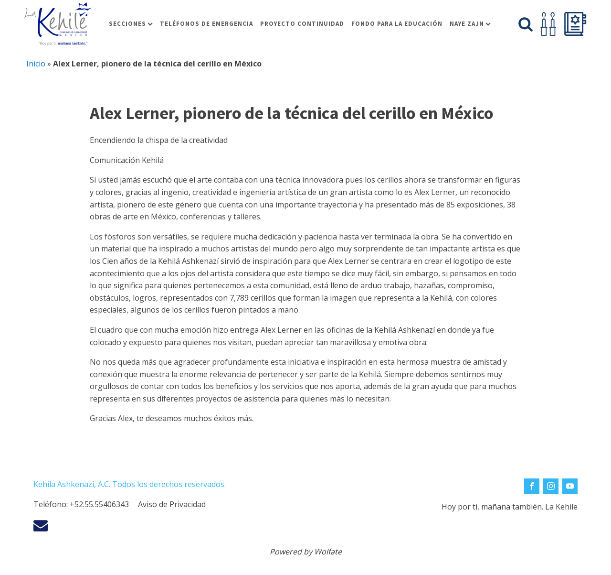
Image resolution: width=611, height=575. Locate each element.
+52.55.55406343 (99, 504)
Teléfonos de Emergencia (206, 24)
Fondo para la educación (396, 24)
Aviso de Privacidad (172, 504)
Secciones (131, 24)
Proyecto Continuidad (302, 24)
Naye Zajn (470, 24)
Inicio (35, 63)
